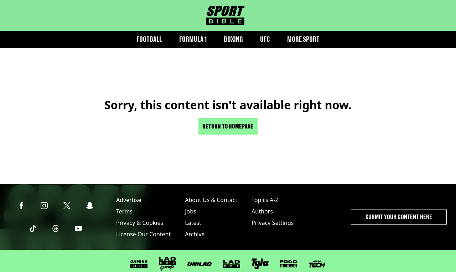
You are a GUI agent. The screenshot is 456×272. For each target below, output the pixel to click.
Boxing (233, 39)
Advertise (128, 200)
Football (149, 39)
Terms (124, 211)
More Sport (303, 39)
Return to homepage (228, 126)
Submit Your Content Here (399, 217)
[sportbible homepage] (225, 15)
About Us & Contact (211, 200)
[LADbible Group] (167, 264)
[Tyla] (260, 263)
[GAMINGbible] (138, 264)
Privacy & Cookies (139, 223)
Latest (193, 223)
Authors (262, 211)
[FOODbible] (288, 264)
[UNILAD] (199, 264)
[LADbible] (231, 264)
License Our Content (143, 234)
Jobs (190, 211)
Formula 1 (193, 39)
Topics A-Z (265, 200)
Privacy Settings (273, 223)
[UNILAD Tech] (317, 264)
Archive (194, 234)
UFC (265, 39)
